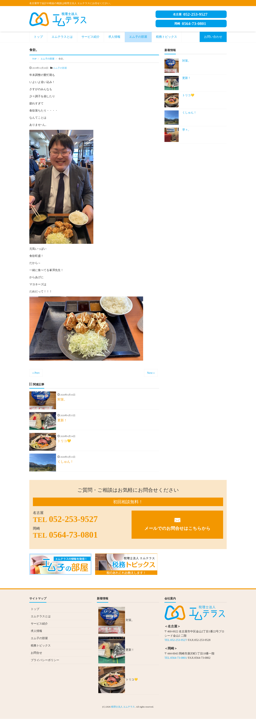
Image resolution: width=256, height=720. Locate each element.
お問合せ (36, 653)
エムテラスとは (62, 36)
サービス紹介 (90, 36)
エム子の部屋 (138, 36)
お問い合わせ (213, 36)
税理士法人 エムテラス (123, 707)
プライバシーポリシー (45, 661)
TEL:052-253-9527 (175, 641)
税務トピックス (166, 36)
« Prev (36, 372)
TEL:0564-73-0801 (175, 658)
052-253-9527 (190, 14)
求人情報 (114, 36)
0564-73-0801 (190, 23)
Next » (151, 372)
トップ (38, 36)
